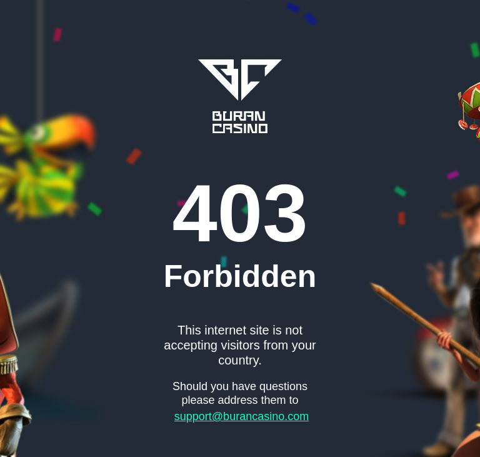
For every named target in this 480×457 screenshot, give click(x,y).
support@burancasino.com (241, 416)
